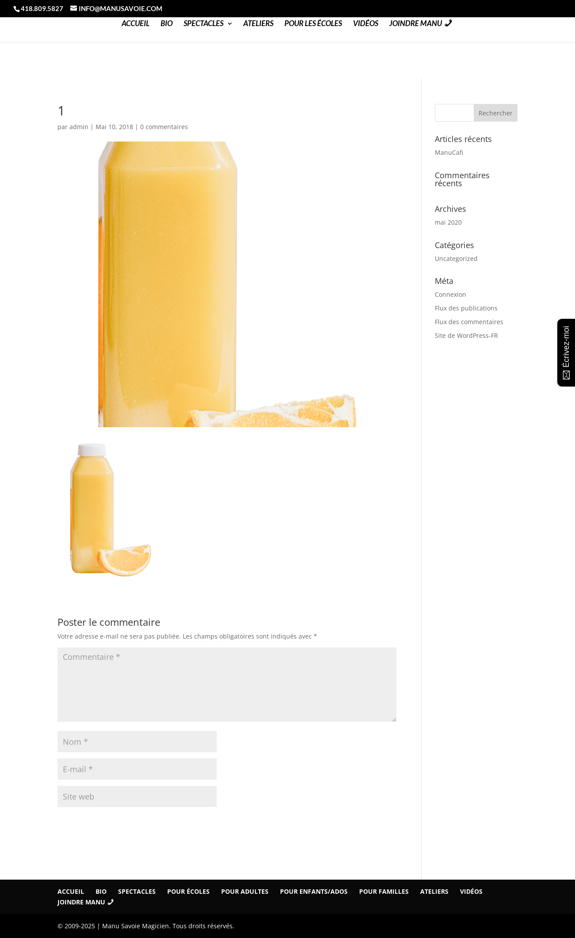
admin (78, 127)
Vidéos (365, 24)
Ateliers (258, 24)
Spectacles (203, 24)
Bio (166, 24)
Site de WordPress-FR (466, 335)
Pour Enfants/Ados (314, 891)
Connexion (450, 294)
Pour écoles (188, 891)
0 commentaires (164, 127)
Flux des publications (466, 308)
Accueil (136, 24)
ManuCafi (449, 152)
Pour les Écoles (313, 24)
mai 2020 (448, 222)
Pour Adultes (244, 891)
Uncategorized (456, 258)
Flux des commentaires (469, 322)
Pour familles (384, 891)
